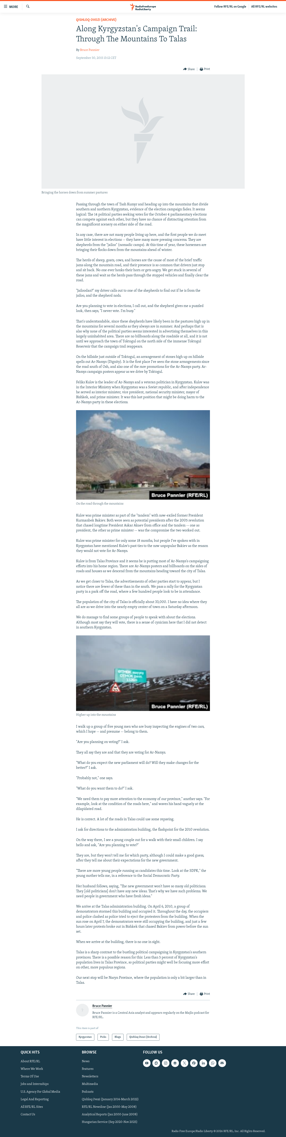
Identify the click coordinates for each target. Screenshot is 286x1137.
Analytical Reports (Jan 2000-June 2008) (110, 1114)
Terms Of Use (30, 1076)
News (86, 1061)
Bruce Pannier (90, 50)
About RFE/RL (30, 1061)
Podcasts (88, 1091)
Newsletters (90, 1076)
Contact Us (28, 1114)
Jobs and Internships (35, 1084)
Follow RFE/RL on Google (230, 6)
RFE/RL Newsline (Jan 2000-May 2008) (109, 1107)
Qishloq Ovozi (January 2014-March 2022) (110, 1099)
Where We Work (32, 1069)
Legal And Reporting (35, 1099)
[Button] (189, 69)
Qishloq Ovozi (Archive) (96, 20)
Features (88, 1069)
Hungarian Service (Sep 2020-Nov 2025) (109, 1122)
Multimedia (90, 1084)
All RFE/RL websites (264, 6)
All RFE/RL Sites (32, 1107)
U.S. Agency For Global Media (40, 1091)
